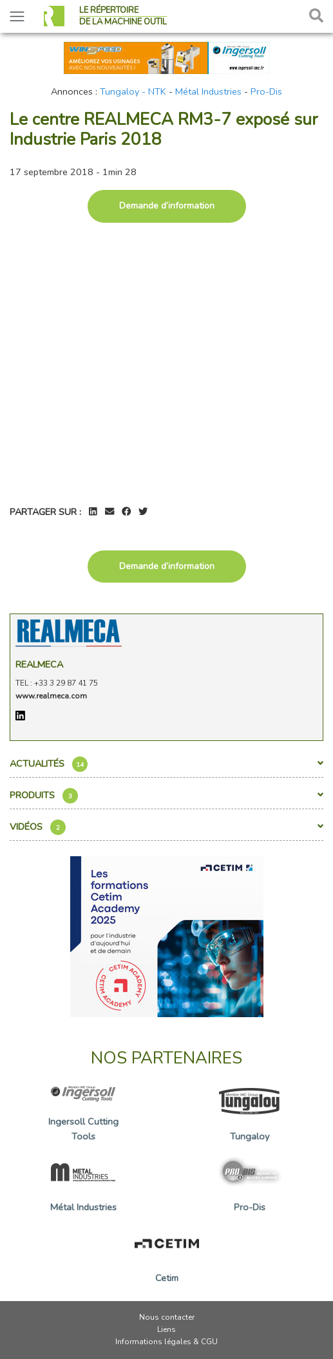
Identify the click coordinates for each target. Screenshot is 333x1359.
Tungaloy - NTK (133, 91)
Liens (166, 1329)
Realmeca (39, 664)
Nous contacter (167, 1317)
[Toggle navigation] (17, 16)
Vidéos (166, 827)
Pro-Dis (266, 91)
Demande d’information (166, 206)
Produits (166, 795)
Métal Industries (208, 91)
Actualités (166, 764)
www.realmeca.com (51, 696)
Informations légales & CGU (166, 1341)
